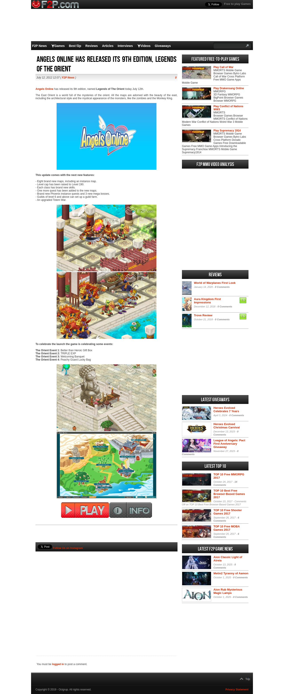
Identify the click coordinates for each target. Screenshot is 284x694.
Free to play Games (237, 4)
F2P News (39, 46)
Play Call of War (223, 67)
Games (59, 46)
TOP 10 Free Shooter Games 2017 (227, 511)
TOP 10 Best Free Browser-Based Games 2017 (229, 494)
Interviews (125, 46)
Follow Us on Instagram (68, 548)
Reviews (91, 46)
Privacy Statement (236, 689)
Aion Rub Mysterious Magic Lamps (227, 591)
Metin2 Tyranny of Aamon (230, 573)
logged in (58, 664)
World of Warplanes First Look (215, 282)
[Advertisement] (107, 596)
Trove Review (203, 315)
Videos (145, 46)
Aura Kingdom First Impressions (207, 300)
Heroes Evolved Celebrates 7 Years (226, 409)
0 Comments (222, 287)
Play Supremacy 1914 (227, 130)
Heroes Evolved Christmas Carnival (226, 425)
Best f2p (75, 46)
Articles (107, 46)
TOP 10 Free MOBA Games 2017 (226, 528)
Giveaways (163, 46)
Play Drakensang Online (228, 88)
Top (247, 679)
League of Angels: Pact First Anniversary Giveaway (229, 444)
